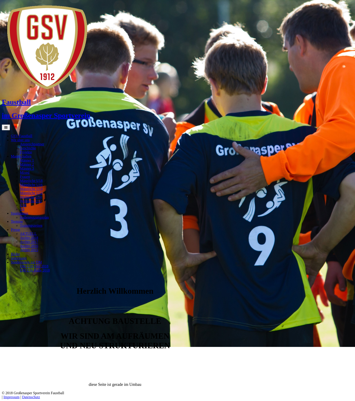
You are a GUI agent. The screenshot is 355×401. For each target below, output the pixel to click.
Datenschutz (31, 397)
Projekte (26, 152)
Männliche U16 (31, 185)
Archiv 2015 (29, 250)
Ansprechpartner (32, 144)
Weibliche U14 (31, 197)
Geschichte (28, 148)
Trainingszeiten (31, 225)
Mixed (24, 172)
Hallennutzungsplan (34, 217)
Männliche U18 (31, 181)
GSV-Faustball (21, 136)
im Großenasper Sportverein (46, 115)
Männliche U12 (31, 193)
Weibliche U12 (31, 201)
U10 (23, 205)
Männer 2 (27, 164)
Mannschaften (21, 156)
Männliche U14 (31, 189)
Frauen (25, 177)
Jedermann (18, 258)
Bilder (15, 254)
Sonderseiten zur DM (26, 262)
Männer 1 (27, 160)
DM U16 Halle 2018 (35, 270)
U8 (22, 209)
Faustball (16, 102)
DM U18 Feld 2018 (34, 266)
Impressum (11, 397)
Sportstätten (19, 213)
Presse (15, 230)
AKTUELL (28, 234)
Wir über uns (20, 140)
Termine (17, 221)
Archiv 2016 (29, 246)
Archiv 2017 (29, 242)
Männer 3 (27, 168)
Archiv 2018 (29, 238)
